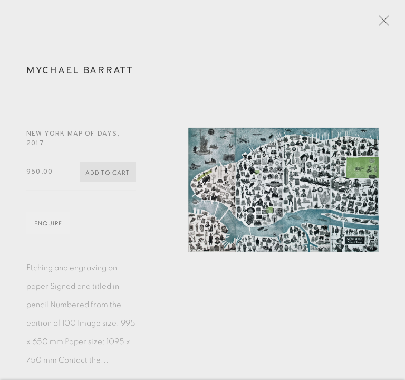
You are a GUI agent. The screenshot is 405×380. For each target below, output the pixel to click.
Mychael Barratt (79, 75)
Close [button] (390, 24)
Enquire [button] (48, 228)
